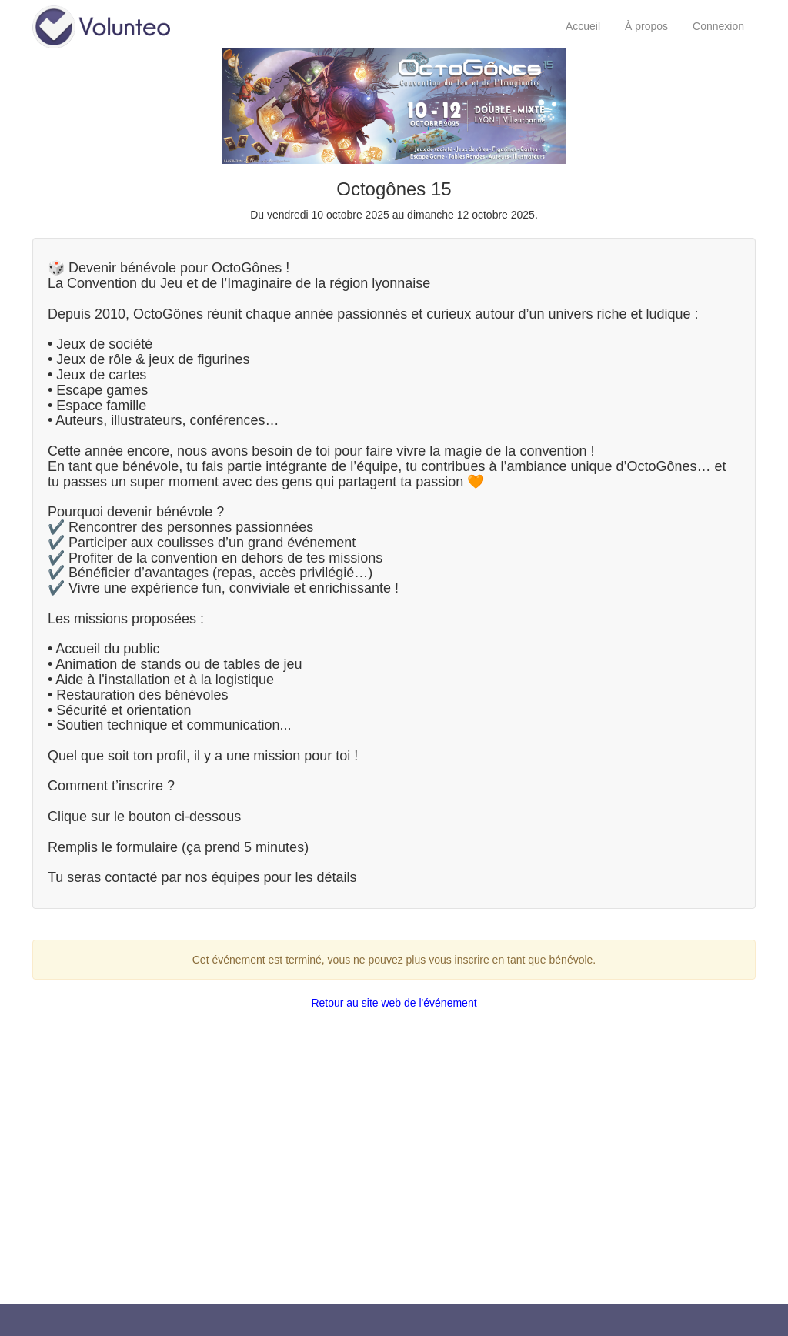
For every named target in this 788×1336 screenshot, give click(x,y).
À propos (646, 26)
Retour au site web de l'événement (393, 1003)
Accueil (583, 26)
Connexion (718, 26)
